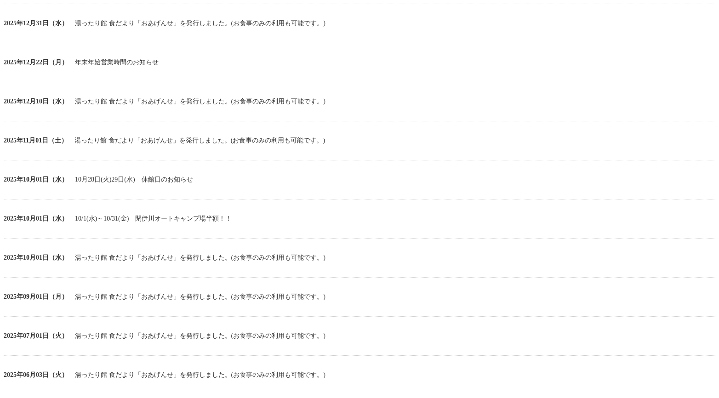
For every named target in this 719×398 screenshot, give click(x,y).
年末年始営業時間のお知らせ (117, 62)
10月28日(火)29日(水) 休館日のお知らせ (134, 179)
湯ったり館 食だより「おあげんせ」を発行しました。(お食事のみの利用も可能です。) (200, 23)
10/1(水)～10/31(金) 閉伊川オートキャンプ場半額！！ (153, 218)
